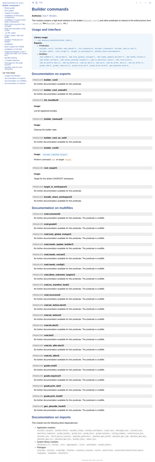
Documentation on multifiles (15, 81)
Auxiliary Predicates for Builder (14, 41)
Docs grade (9, 11)
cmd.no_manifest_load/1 (56, 285)
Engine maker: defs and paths (14, 36)
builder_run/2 (51, 80)
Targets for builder (12, 13)
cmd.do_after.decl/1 (54, 345)
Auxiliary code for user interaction (13, 68)
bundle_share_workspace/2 (58, 197)
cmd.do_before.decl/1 (55, 305)
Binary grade (10, 8)
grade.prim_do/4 (52, 386)
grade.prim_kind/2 (53, 396)
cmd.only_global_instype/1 (57, 234)
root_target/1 (50, 168)
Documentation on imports (15, 83)
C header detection (12, 60)
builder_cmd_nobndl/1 (55, 90)
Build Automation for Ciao (13, 3)
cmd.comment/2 (52, 214)
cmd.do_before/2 (52, 315)
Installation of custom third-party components (15, 21)
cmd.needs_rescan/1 (54, 254)
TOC (41, 3)
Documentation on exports (15, 78)
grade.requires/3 (52, 376)
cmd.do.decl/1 (51, 325)
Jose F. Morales (49, 16)
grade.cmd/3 (50, 366)
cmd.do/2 (48, 335)
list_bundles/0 (51, 100)
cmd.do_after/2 (51, 355)
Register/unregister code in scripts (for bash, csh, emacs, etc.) (16, 53)
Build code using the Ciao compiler (15, 25)
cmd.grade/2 (50, 224)
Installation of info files (13, 49)
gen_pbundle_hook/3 (54, 406)
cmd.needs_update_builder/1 (58, 244)
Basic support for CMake (14, 47)
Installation (9, 44)
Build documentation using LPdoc (15, 29)
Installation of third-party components (14, 16)
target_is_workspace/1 (55, 187)
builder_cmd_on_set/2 (55, 138)
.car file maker (10, 33)
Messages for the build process (14, 64)
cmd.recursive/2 (52, 295)
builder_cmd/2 (51, 148)
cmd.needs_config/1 (54, 264)
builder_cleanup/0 (53, 119)
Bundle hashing (11, 58)
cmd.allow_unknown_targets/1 (59, 275)
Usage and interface (13, 76)
